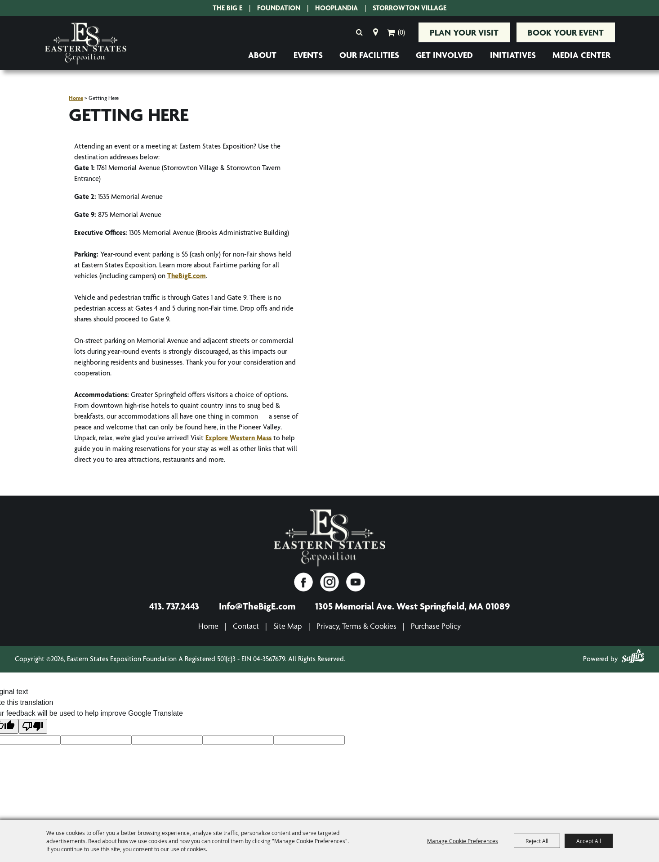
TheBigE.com (186, 275)
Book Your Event (566, 32)
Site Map (287, 626)
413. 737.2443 (174, 606)
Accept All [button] (588, 840)
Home (76, 98)
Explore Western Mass (238, 437)
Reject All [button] (536, 840)
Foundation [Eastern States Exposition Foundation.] (278, 8)
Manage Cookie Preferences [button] (462, 840)
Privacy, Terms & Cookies (356, 626)
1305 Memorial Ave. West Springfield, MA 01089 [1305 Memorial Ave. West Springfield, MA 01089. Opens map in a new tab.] (412, 606)
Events (308, 55)
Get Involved (444, 55)
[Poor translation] (32, 726)
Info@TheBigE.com (257, 606)
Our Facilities (369, 55)
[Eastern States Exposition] (329, 538)
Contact (246, 626)
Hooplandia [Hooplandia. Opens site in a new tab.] (336, 8)
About (262, 55)
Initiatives (513, 55)
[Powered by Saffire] (633, 658)
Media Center (581, 55)
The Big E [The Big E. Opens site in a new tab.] (227, 8)
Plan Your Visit (464, 32)
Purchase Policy (436, 626)
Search (359, 32)
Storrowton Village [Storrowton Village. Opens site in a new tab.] (409, 8)
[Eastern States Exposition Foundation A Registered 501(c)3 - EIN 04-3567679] (85, 44)
